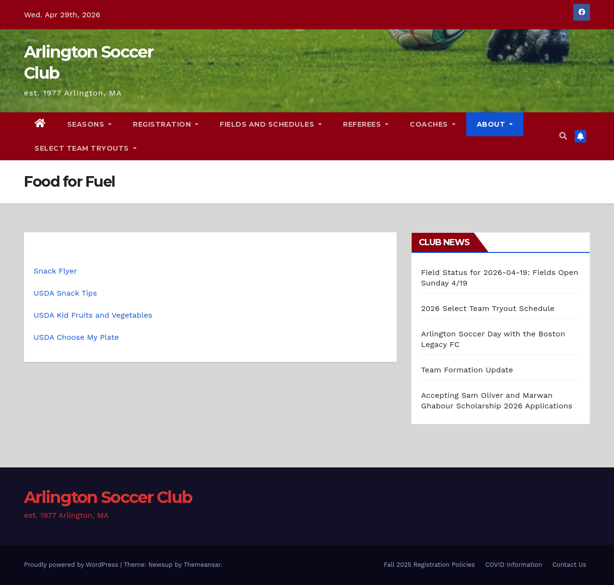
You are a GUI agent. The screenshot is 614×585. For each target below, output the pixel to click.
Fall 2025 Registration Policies (429, 564)
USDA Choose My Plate (76, 337)
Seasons (89, 124)
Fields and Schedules (271, 124)
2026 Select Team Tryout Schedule (488, 308)
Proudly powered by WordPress (72, 564)
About (495, 124)
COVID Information (513, 564)
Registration (166, 124)
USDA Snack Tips (65, 293)
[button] (563, 136)
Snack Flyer (55, 270)
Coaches (433, 124)
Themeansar (202, 564)
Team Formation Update (467, 369)
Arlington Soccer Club (108, 497)
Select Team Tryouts (86, 148)
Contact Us (569, 564)
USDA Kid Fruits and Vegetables (93, 315)
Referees (366, 124)
